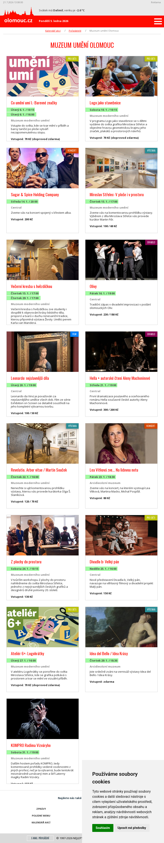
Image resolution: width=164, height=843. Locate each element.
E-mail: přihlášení (40, 838)
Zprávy (41, 808)
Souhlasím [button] (103, 828)
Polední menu (41, 815)
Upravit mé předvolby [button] (132, 828)
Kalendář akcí (53, 30)
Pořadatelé (75, 30)
